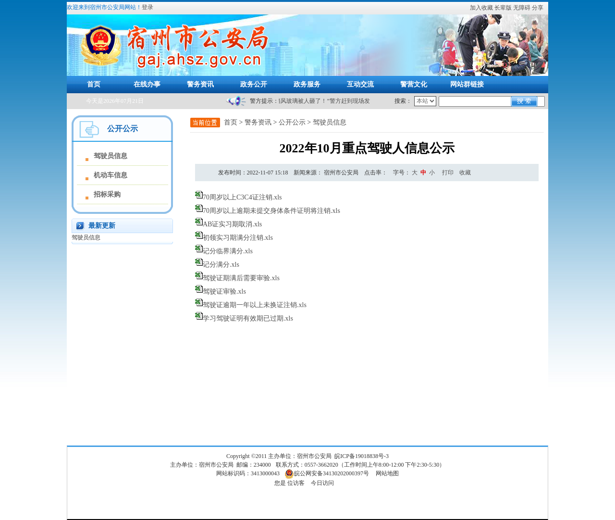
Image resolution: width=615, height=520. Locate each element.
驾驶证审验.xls (224, 291)
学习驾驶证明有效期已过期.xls (248, 318)
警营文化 (413, 84)
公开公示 (292, 122)
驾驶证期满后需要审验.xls (241, 278)
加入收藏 (481, 7)
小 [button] (432, 172)
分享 (537, 7)
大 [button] (415, 172)
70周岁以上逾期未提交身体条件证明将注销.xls (271, 210)
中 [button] (423, 172)
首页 (93, 84)
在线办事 (147, 84)
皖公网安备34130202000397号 (326, 473)
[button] (503, 7)
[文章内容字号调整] (414, 172)
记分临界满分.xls (228, 251)
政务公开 (253, 84)
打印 (448, 172)
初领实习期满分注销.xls (238, 237)
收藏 (465, 172)
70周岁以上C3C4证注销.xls (242, 197)
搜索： (403, 101)
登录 (147, 7)
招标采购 (107, 194)
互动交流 (360, 84)
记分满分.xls (221, 264)
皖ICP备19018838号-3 (361, 456)
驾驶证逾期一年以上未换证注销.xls (255, 305)
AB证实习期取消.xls (232, 224)
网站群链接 (467, 84)
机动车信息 (110, 175)
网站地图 (387, 473)
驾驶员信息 (110, 156)
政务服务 (307, 84)
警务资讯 (200, 84)
